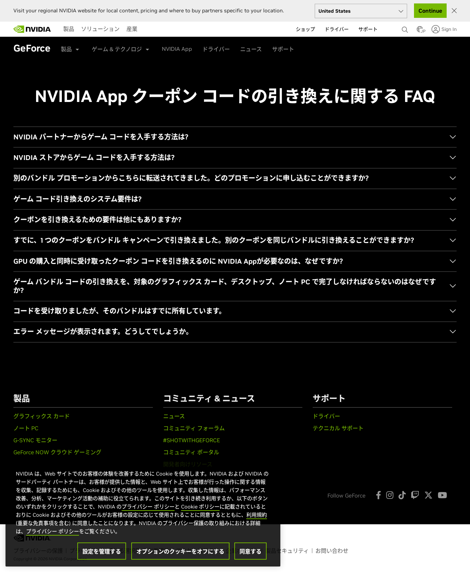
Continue (430, 10)
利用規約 (256, 515)
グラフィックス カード (41, 416)
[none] (406, 26)
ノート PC (25, 428)
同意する (250, 551)
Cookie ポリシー (200, 506)
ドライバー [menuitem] (337, 29)
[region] (142, 511)
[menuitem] (69, 28)
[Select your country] (361, 11)
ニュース (251, 49)
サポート (283, 49)
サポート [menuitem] (368, 29)
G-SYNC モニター (35, 440)
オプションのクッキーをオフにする (180, 551)
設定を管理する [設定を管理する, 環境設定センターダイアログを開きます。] (101, 551)
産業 (131, 28)
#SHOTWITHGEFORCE (191, 440)
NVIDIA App (177, 48)
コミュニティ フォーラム (194, 428)
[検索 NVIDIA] (406, 27)
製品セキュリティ (287, 550)
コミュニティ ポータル (191, 452)
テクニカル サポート (338, 428)
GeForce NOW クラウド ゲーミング (57, 452)
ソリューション (100, 28)
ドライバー (216, 49)
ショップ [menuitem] (305, 29)
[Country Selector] (420, 31)
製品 (68, 28)
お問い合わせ (331, 550)
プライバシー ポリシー (148, 506)
